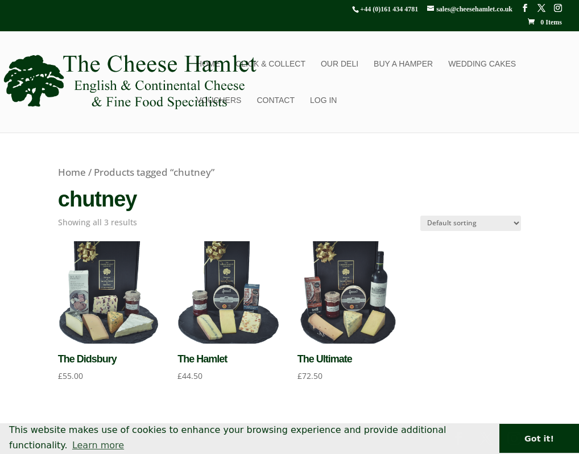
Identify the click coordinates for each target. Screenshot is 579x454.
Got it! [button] (539, 438)
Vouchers (218, 100)
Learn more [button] (98, 445)
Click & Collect (270, 64)
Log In (323, 100)
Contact (276, 100)
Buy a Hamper (403, 64)
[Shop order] (470, 223)
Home (208, 64)
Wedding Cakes (482, 64)
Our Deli (339, 64)
